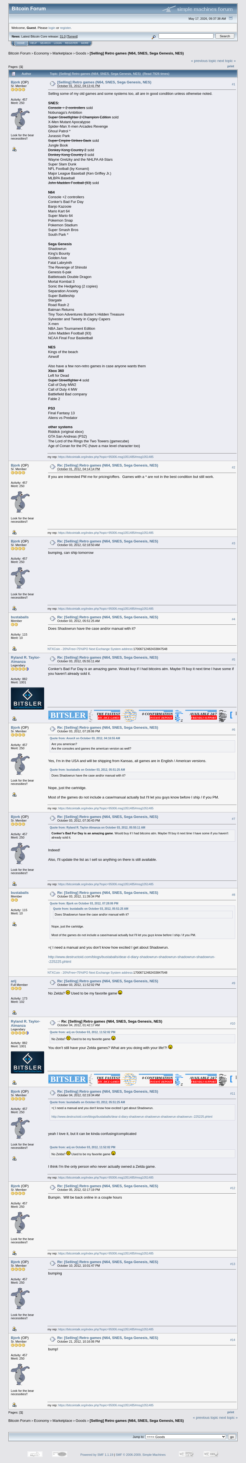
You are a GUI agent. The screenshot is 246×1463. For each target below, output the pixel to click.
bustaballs (20, 617)
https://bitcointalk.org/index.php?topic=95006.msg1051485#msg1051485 (106, 456)
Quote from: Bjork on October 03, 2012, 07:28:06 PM (84, 903)
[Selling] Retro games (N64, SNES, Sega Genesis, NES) (137, 53)
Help (33, 43)
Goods (81, 53)
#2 (233, 467)
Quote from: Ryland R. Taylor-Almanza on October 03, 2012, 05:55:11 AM (97, 827)
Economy (41, 53)
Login (58, 43)
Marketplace (62, 53)
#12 (232, 1188)
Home (21, 43)
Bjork (15, 82)
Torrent (72, 36)
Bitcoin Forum (19, 53)
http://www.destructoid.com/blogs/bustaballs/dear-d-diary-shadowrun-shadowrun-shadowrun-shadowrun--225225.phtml (131, 1116)
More (85, 43)
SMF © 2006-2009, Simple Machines (141, 1454)
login (52, 27)
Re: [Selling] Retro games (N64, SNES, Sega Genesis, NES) (107, 465)
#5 (233, 659)
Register (71, 43)
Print (230, 66)
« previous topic (203, 61)
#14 (232, 1340)
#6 (233, 729)
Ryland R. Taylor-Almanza (25, 659)
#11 (232, 1093)
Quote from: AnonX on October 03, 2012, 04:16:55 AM (85, 738)
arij (13, 981)
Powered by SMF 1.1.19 (97, 1454)
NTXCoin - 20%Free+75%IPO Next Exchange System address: (90, 649)
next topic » (226, 61)
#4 (233, 619)
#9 (233, 983)
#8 (233, 894)
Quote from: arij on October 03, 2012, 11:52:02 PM (82, 1032)
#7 (233, 818)
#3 (233, 543)
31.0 (63, 36)
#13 (232, 1264)
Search (45, 43)
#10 (232, 1023)
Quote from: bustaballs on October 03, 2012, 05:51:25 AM (87, 769)
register (65, 27)
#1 (233, 84)
